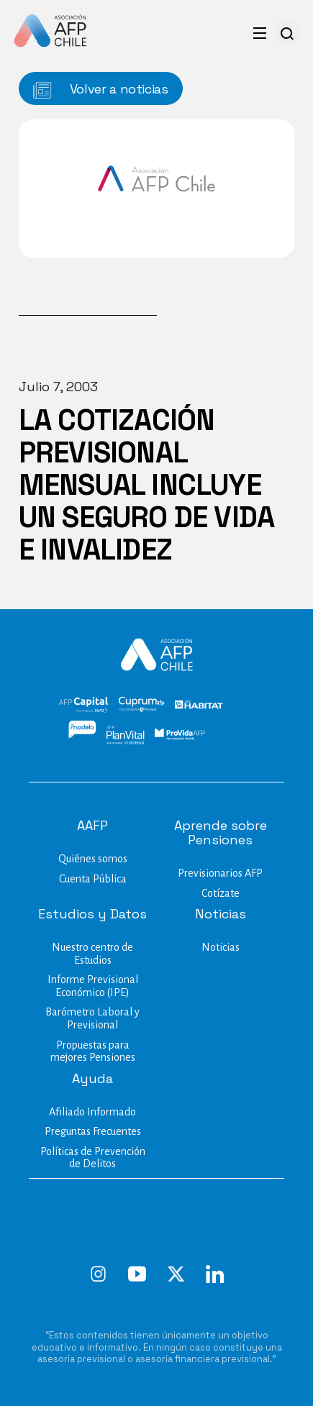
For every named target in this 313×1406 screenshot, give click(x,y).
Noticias (220, 947)
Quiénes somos (92, 858)
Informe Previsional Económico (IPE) (92, 986)
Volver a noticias (100, 90)
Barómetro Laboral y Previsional (92, 1018)
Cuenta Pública (93, 879)
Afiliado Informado (92, 1112)
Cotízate (220, 893)
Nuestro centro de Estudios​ (92, 953)
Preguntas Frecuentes (93, 1131)
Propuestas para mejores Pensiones (92, 1051)
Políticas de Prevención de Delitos (92, 1158)
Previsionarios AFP (220, 873)
